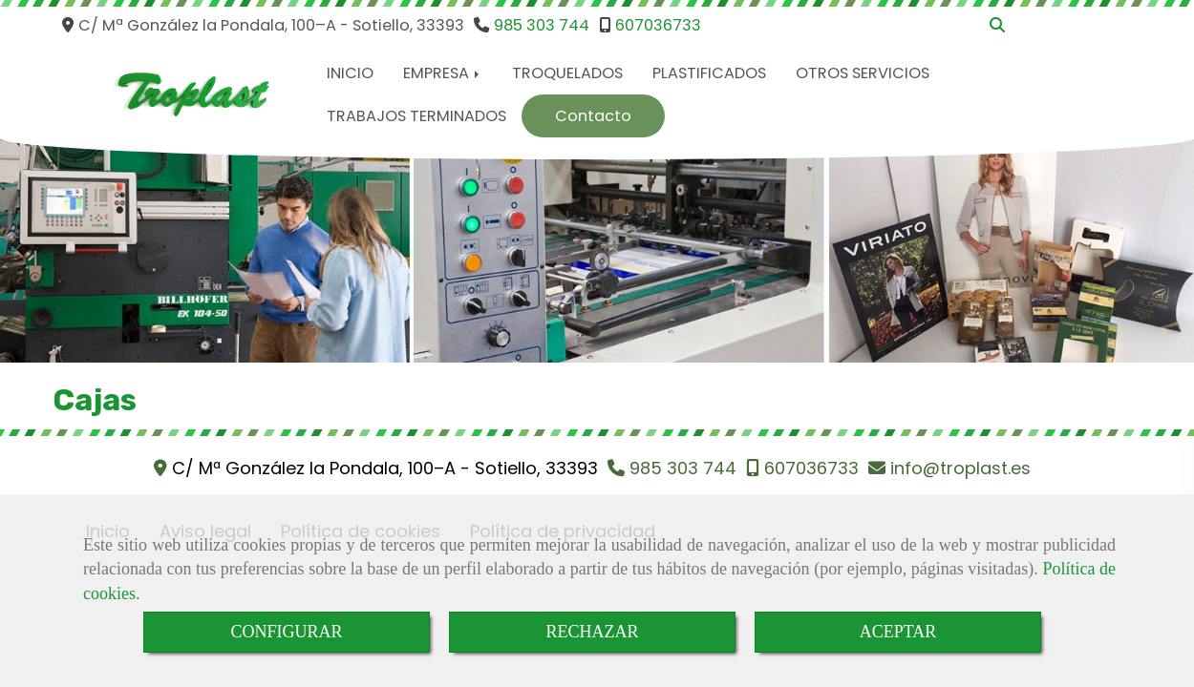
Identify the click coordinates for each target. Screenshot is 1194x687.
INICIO (350, 73)
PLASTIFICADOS (709, 73)
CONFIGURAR (286, 631)
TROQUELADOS (567, 73)
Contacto (593, 116)
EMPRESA (442, 73)
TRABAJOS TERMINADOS (416, 116)
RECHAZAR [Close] (591, 631)
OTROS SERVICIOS (862, 73)
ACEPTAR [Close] (898, 631)
